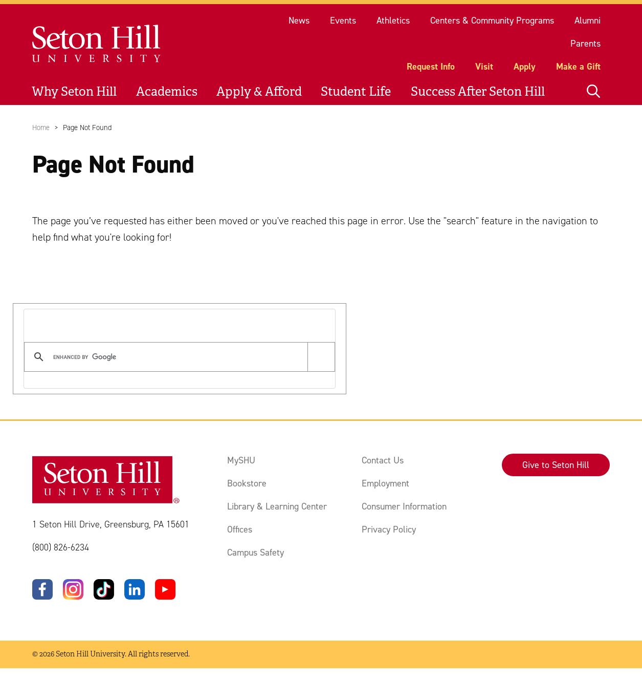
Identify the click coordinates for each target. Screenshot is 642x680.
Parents (585, 43)
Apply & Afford (259, 91)
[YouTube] (165, 589)
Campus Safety (255, 552)
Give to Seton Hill (555, 465)
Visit (484, 66)
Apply (525, 66)
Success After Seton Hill (478, 91)
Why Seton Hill (74, 91)
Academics (166, 91)
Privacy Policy (389, 529)
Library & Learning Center (277, 506)
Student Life (356, 91)
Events (343, 20)
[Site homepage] (97, 44)
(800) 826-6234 (60, 547)
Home (41, 127)
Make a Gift (578, 66)
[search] (177, 357)
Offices (239, 529)
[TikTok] (104, 589)
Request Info (431, 66)
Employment (385, 483)
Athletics (393, 20)
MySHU (241, 460)
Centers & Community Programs (492, 20)
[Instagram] (73, 589)
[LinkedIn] (134, 589)
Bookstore (247, 483)
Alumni (587, 20)
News (299, 20)
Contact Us (383, 460)
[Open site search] (593, 91)
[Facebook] (42, 589)
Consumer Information (404, 506)
